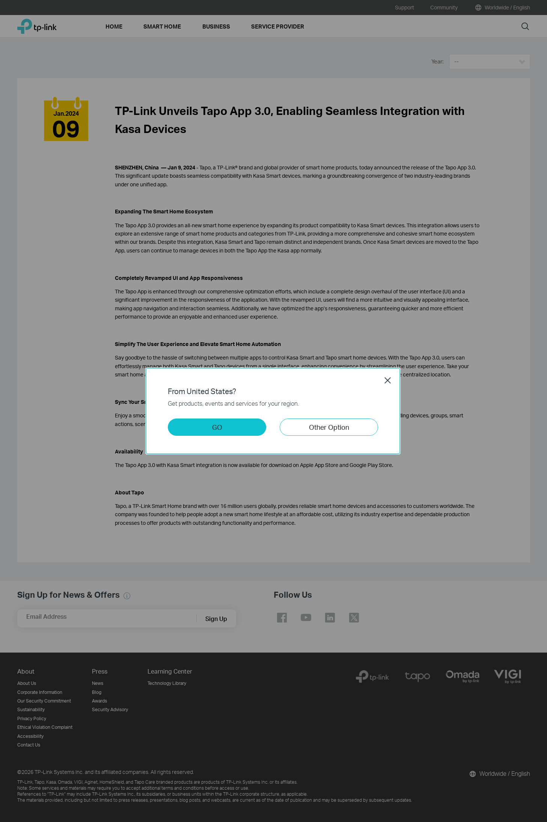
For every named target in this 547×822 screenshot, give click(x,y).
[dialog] (273, 411)
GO (217, 427)
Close (388, 380)
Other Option (329, 427)
